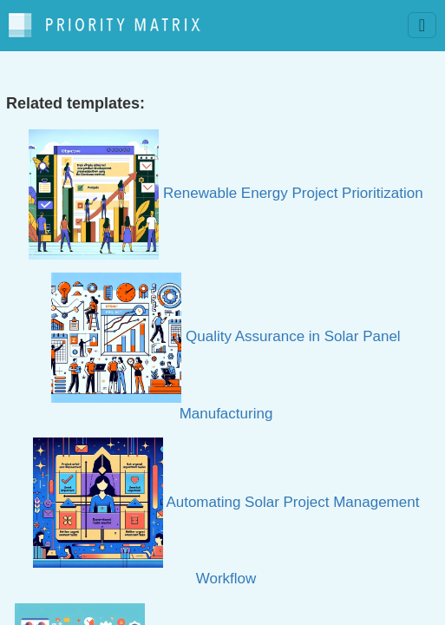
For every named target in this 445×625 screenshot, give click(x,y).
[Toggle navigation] (422, 25)
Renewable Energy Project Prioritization (225, 193)
